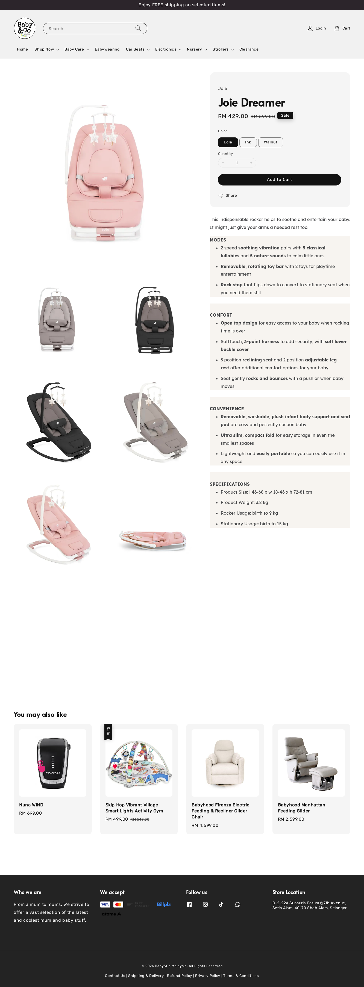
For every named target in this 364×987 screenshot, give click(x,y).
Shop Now (44, 49)
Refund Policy (179, 976)
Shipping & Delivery (146, 976)
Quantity (225, 154)
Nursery (194, 49)
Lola (228, 142)
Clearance (249, 49)
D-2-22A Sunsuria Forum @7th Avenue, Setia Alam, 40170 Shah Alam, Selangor (309, 905)
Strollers (220, 49)
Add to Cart (279, 179)
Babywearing (107, 49)
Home (22, 49)
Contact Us (115, 976)
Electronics (166, 49)
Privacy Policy (207, 976)
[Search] (138, 28)
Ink (248, 142)
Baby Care (74, 49)
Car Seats (135, 49)
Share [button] (227, 195)
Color (222, 131)
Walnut (270, 142)
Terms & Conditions (241, 976)
